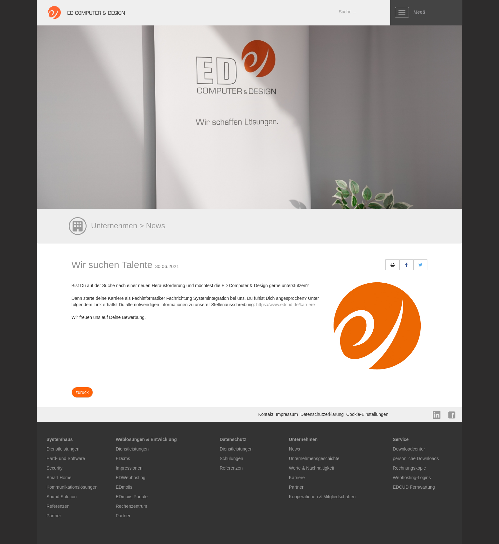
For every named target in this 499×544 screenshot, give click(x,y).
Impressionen (129, 468)
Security (54, 468)
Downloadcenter (409, 448)
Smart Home (59, 477)
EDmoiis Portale (132, 496)
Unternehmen (303, 439)
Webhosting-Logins (412, 477)
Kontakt (266, 414)
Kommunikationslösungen (71, 487)
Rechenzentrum (131, 506)
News (294, 448)
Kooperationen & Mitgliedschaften (322, 496)
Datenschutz (233, 439)
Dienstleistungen (63, 448)
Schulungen (231, 458)
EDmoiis (124, 487)
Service (401, 439)
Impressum (287, 414)
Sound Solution (61, 496)
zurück (82, 392)
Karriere (297, 477)
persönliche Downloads (416, 458)
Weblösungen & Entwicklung (146, 439)
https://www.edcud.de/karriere (285, 304)
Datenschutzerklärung (322, 414)
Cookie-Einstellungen (367, 414)
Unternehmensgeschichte (314, 458)
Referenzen (57, 506)
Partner (53, 515)
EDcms (123, 458)
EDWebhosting (130, 477)
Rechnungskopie (409, 468)
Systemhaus (59, 439)
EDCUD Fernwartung (414, 487)
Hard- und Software (65, 458)
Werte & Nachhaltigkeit (311, 468)
